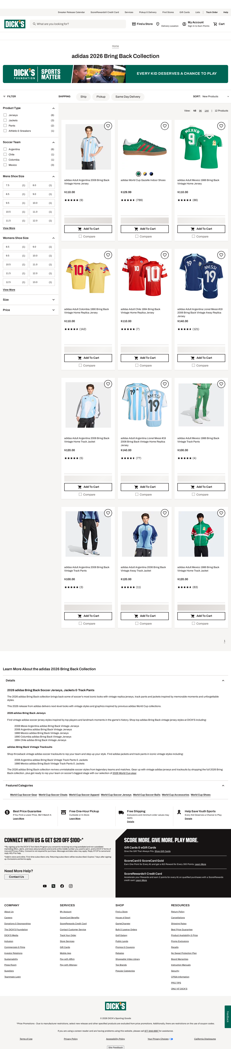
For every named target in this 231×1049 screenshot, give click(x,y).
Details (130, 821)
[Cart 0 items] (219, 24)
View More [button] (9, 228)
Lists (197, 12)
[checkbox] (88, 236)
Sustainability (11, 959)
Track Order (212, 12)
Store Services (67, 941)
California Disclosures (205, 1039)
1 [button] (224, 641)
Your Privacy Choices (158, 1039)
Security (175, 971)
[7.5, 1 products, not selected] (15, 185)
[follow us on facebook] (62, 886)
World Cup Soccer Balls (146, 794)
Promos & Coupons (125, 947)
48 (194, 110)
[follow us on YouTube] (45, 886)
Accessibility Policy (115, 1039)
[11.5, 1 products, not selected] (15, 220)
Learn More (18, 818)
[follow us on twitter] (53, 886)
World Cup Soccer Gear (23, 794)
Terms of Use (26, 1039)
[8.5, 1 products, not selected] (15, 194)
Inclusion (8, 941)
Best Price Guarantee (182, 929)
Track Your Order (68, 935)
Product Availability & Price (184, 935)
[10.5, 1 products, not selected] (15, 211)
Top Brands (121, 965)
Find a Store (122, 911)
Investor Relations (13, 953)
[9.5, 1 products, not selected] (15, 203)
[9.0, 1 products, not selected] (42, 194)
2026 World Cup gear (124, 773)
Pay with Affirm (67, 959)
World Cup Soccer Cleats (53, 794)
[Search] (81, 24)
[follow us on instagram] (71, 886)
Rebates (120, 953)
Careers (8, 917)
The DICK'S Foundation (16, 929)
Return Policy (177, 911)
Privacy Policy (71, 1039)
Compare (87, 236)
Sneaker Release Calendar (71, 12)
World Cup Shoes (201, 794)
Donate (188, 818)
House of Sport (123, 917)
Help (225, 12)
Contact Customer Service (73, 929)
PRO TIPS (176, 983)
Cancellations (178, 917)
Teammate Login (12, 977)
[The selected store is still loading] (142, 24)
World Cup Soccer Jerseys (116, 794)
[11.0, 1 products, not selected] (42, 211)
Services (129, 12)
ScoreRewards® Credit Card (105, 12)
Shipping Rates (178, 923)
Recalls (174, 947)
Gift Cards (185, 12)
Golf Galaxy (121, 935)
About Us (9, 911)
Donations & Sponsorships (17, 923)
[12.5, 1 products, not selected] (15, 282)
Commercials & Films (14, 947)
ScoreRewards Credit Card (73, 923)
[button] (83, 97)
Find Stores (168, 12)
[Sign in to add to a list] (108, 126)
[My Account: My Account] (196, 24)
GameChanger (123, 923)
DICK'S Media (11, 935)
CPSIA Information (180, 977)
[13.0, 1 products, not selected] (42, 282)
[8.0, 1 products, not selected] (42, 185)
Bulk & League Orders (126, 929)
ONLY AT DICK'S (179, 988)
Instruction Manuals (181, 965)
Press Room (10, 965)
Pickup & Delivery (148, 12)
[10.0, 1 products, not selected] (42, 203)
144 (207, 110)
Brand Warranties (179, 959)
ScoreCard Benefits (69, 917)
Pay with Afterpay (68, 965)
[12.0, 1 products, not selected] (42, 220)
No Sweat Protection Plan (184, 953)
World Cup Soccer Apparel (84, 794)
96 (200, 110)
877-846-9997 (152, 1031)
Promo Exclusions (180, 941)
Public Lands (122, 941)
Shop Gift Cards (163, 851)
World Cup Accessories (175, 794)
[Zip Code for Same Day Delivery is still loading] (167, 24)
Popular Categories (125, 971)
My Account (65, 911)
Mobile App (65, 953)
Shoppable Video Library (128, 959)
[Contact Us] (16, 876)
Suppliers (9, 971)
